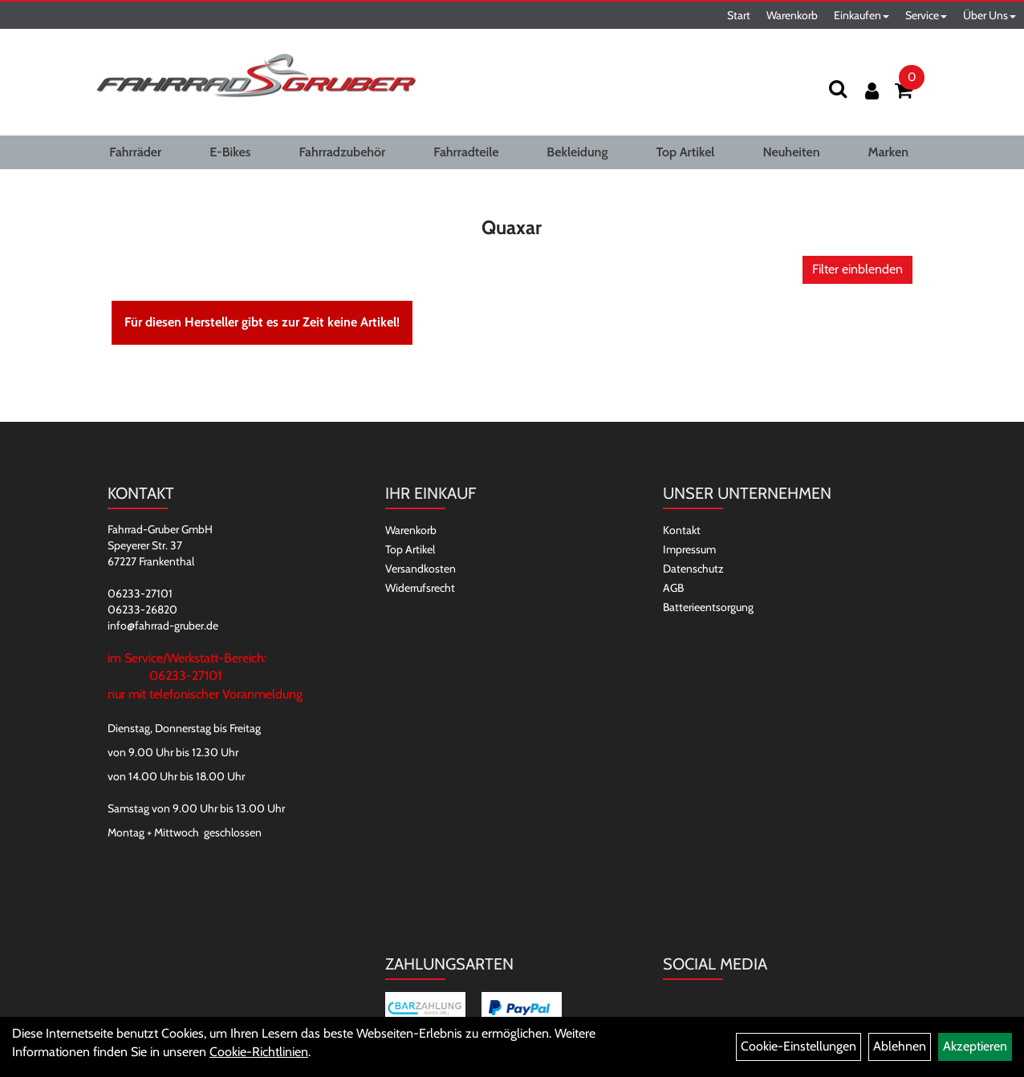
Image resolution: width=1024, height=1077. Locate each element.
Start (738, 15)
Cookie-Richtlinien (258, 1051)
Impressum (689, 549)
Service (926, 15)
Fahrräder (135, 152)
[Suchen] (838, 88)
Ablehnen (899, 1046)
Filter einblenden (857, 269)
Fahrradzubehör (342, 152)
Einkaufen (861, 15)
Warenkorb (792, 15)
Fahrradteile (465, 152)
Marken (888, 152)
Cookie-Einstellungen (798, 1046)
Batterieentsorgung (708, 607)
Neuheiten (790, 152)
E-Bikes (229, 152)
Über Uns (989, 15)
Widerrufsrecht (420, 588)
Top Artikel (685, 152)
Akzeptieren (975, 1046)
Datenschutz (693, 568)
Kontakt (682, 530)
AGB (673, 588)
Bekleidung (577, 152)
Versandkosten (420, 568)
